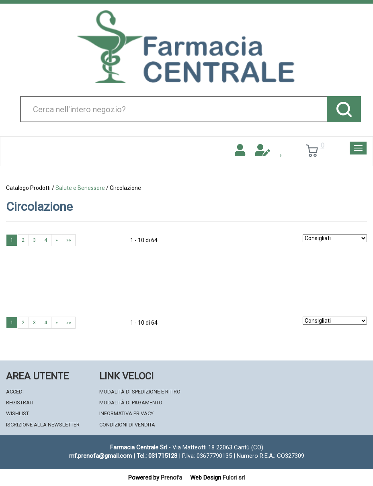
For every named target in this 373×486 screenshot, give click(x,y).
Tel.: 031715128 (157, 455)
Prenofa (171, 477)
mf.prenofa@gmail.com (100, 455)
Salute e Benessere (80, 188)
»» (68, 240)
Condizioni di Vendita (127, 425)
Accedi (15, 392)
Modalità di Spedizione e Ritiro (139, 392)
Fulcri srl (234, 477)
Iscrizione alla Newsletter (43, 425)
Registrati (19, 403)
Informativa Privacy (126, 413)
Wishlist (17, 413)
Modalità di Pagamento (130, 403)
